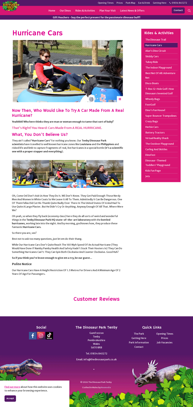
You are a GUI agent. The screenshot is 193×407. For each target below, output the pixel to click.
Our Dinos (65, 10)
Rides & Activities (85, 10)
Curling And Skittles (156, 149)
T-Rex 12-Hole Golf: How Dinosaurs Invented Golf (159, 91)
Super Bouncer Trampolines (161, 115)
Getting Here (138, 338)
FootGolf (150, 104)
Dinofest (150, 154)
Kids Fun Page (153, 170)
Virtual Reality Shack (157, 138)
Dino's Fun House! (155, 110)
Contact (178, 10)
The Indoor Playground (158, 67)
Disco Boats (152, 83)
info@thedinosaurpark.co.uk (100, 359)
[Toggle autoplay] (120, 99)
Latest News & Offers (132, 10)
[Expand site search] (189, 10)
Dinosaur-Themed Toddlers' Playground (157, 163)
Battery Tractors (155, 132)
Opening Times (164, 333)
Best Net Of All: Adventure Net (160, 75)
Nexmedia (106, 387)
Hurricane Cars (153, 45)
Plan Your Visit (108, 10)
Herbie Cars (151, 126)
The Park (139, 333)
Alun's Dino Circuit (155, 50)
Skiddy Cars (152, 56)
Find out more (12, 386)
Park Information (139, 342)
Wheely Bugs (152, 99)
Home (52, 10)
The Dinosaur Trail (155, 39)
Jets (147, 176)
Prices (164, 338)
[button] (30, 174)
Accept (10, 399)
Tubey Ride (151, 61)
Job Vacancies (164, 342)
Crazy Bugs (151, 121)
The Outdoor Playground (159, 143)
